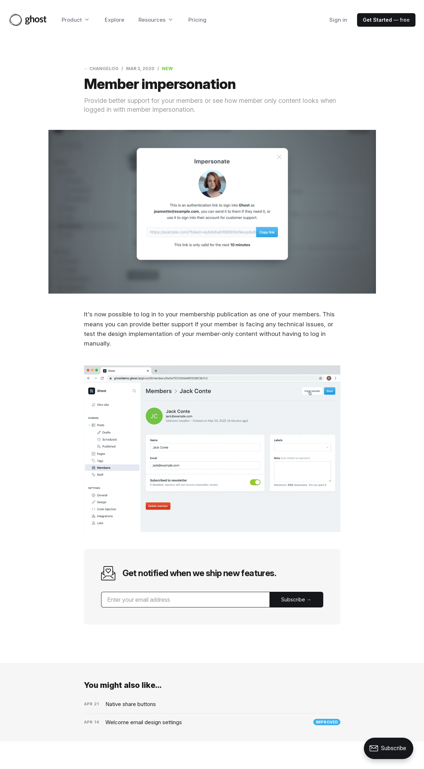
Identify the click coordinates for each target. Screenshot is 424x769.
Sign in (338, 19)
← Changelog (101, 68)
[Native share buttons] (212, 704)
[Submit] (296, 599)
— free (386, 20)
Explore (114, 19)
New (167, 68)
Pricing (197, 19)
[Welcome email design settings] (212, 722)
